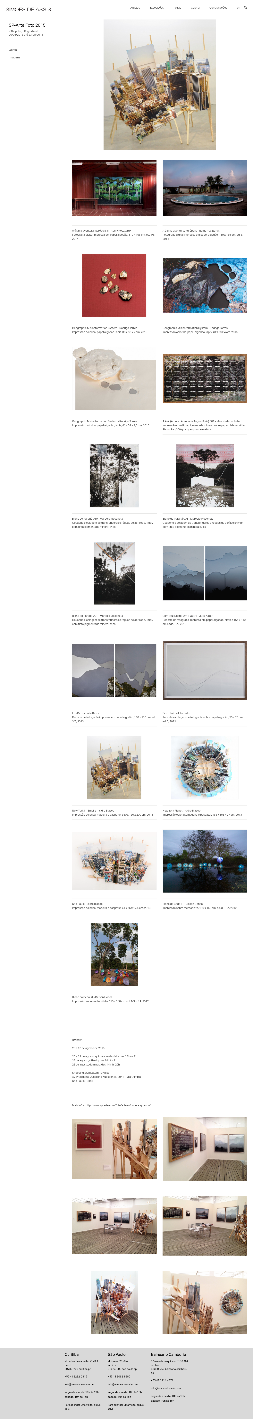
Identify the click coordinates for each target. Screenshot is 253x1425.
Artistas (135, 7)
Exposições (157, 7)
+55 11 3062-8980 (119, 1376)
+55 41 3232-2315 (76, 1376)
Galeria (195, 7)
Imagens (15, 57)
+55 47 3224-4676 (162, 1380)
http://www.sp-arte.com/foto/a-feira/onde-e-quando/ (118, 1105)
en (238, 7)
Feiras (177, 7)
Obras (13, 50)
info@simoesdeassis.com (79, 1384)
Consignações (218, 7)
